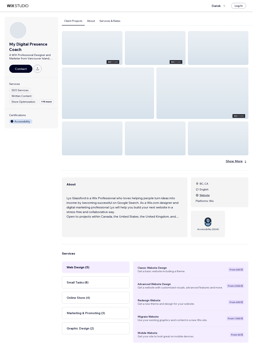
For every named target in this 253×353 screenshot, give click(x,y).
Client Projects (73, 21)
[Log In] (238, 6)
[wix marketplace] (17, 6)
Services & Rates (109, 21)
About (91, 21)
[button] (92, 48)
